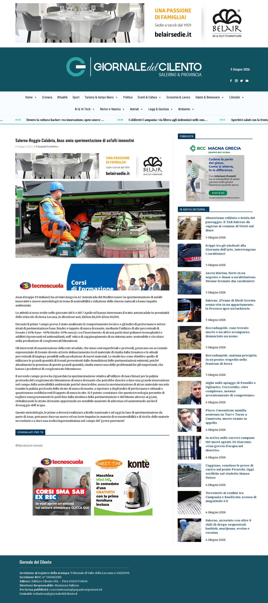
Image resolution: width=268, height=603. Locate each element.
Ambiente (186, 109)
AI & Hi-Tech (85, 109)
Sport (76, 97)
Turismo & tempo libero (101, 97)
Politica (127, 97)
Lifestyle (236, 97)
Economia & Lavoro (178, 97)
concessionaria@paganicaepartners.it (75, 589)
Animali (136, 109)
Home (31, 97)
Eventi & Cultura (149, 97)
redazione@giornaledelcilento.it (55, 593)
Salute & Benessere (209, 97)
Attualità (62, 97)
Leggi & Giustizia (160, 109)
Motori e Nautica (112, 109)
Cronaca (47, 97)
